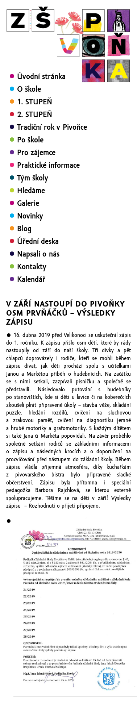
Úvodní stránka (41, 76)
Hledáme (31, 190)
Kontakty (31, 266)
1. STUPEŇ (34, 102)
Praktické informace (48, 165)
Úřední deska (38, 241)
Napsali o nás (38, 254)
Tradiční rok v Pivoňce (52, 127)
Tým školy (32, 178)
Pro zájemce (36, 152)
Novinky (30, 216)
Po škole (30, 140)
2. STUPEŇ (34, 114)
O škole (29, 89)
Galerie (28, 203)
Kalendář (31, 279)
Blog (24, 228)
